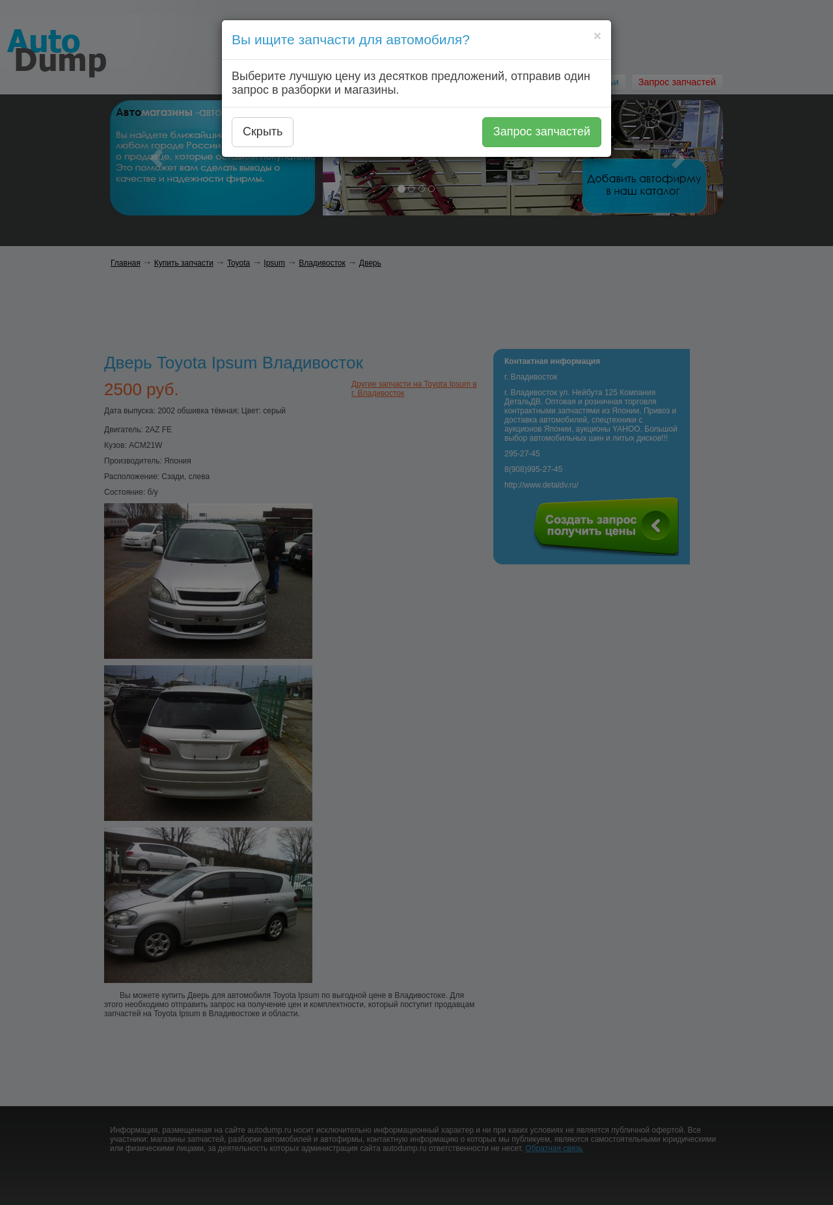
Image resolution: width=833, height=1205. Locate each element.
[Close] (597, 35)
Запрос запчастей (541, 131)
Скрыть (262, 131)
